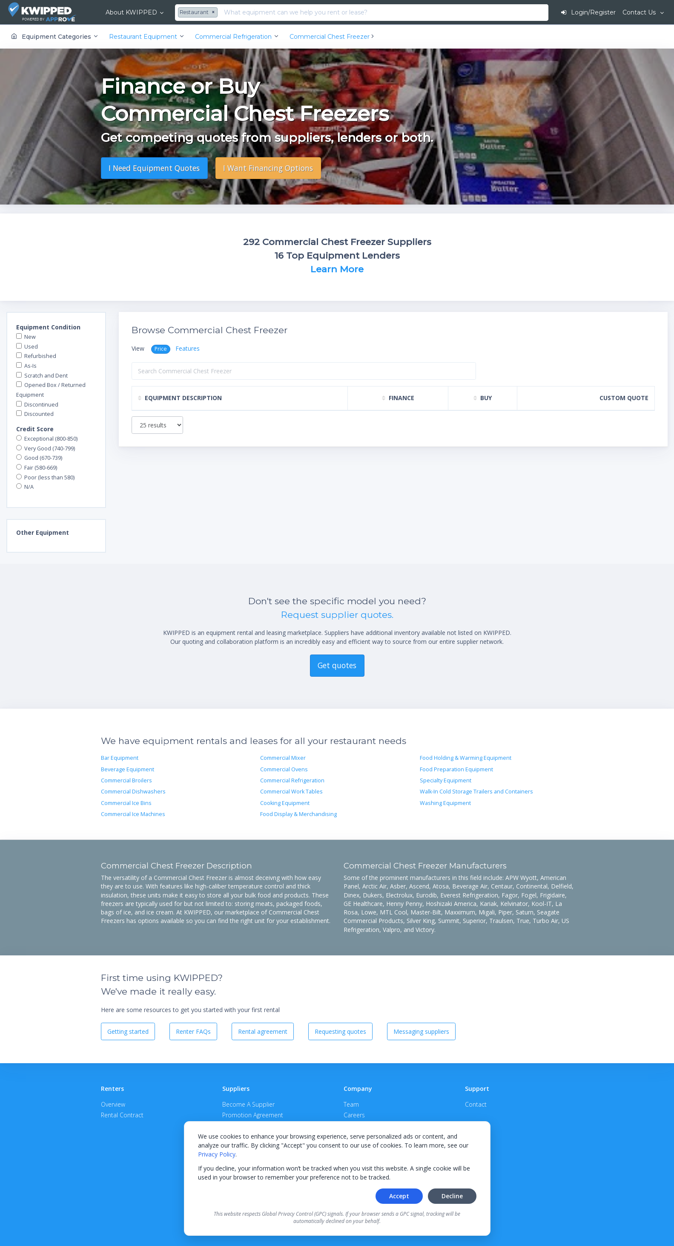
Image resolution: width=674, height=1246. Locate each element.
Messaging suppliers (421, 1031)
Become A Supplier (248, 1104)
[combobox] (199, 13)
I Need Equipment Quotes (154, 168)
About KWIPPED (131, 12)
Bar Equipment (119, 757)
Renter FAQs (193, 1031)
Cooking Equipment (285, 803)
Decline (452, 1196)
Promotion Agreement (252, 1115)
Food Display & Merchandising (298, 814)
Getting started (128, 1031)
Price (161, 348)
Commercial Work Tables (291, 791)
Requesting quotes (340, 1031)
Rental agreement (262, 1031)
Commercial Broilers (126, 780)
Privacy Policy (216, 1154)
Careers (354, 1115)
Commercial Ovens (284, 769)
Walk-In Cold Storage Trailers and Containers (476, 791)
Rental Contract (122, 1115)
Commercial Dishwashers (133, 791)
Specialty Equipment (445, 780)
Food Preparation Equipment (456, 769)
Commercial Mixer (283, 757)
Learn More (337, 269)
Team (351, 1104)
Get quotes (337, 665)
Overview (113, 1104)
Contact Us (639, 12)
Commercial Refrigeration (292, 780)
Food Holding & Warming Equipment (465, 757)
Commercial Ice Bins (126, 803)
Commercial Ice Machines (133, 814)
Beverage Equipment (127, 769)
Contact (476, 1104)
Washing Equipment (445, 803)
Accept (399, 1196)
